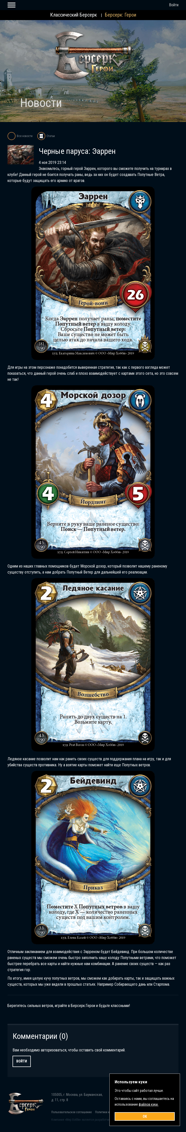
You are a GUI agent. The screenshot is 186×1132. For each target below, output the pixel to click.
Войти (173, 5)
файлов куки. (148, 1104)
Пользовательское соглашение (71, 1112)
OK (145, 1116)
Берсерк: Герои (120, 15)
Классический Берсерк (73, 15)
